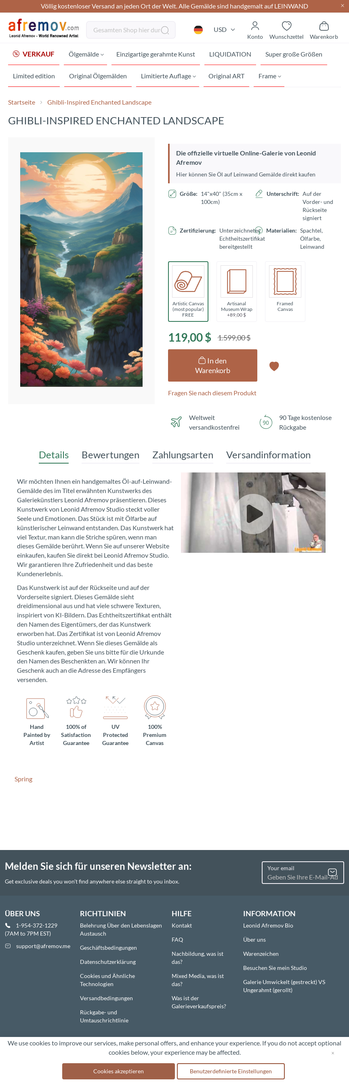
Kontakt (182, 925)
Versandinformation (268, 456)
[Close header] (342, 6)
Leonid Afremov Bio (268, 925)
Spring (23, 780)
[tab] (54, 456)
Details (54, 456)
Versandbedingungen (106, 998)
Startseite (21, 103)
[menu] (174, 65)
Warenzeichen (261, 953)
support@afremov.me (43, 945)
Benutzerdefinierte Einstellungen (231, 1071)
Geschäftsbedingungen (108, 947)
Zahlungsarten (182, 456)
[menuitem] (33, 54)
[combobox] (131, 30)
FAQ (177, 939)
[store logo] (44, 28)
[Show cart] (324, 30)
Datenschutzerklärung (108, 961)
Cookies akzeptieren (118, 1071)
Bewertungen (110, 456)
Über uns (254, 939)
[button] (198, 29)
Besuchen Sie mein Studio (275, 967)
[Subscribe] (332, 872)
